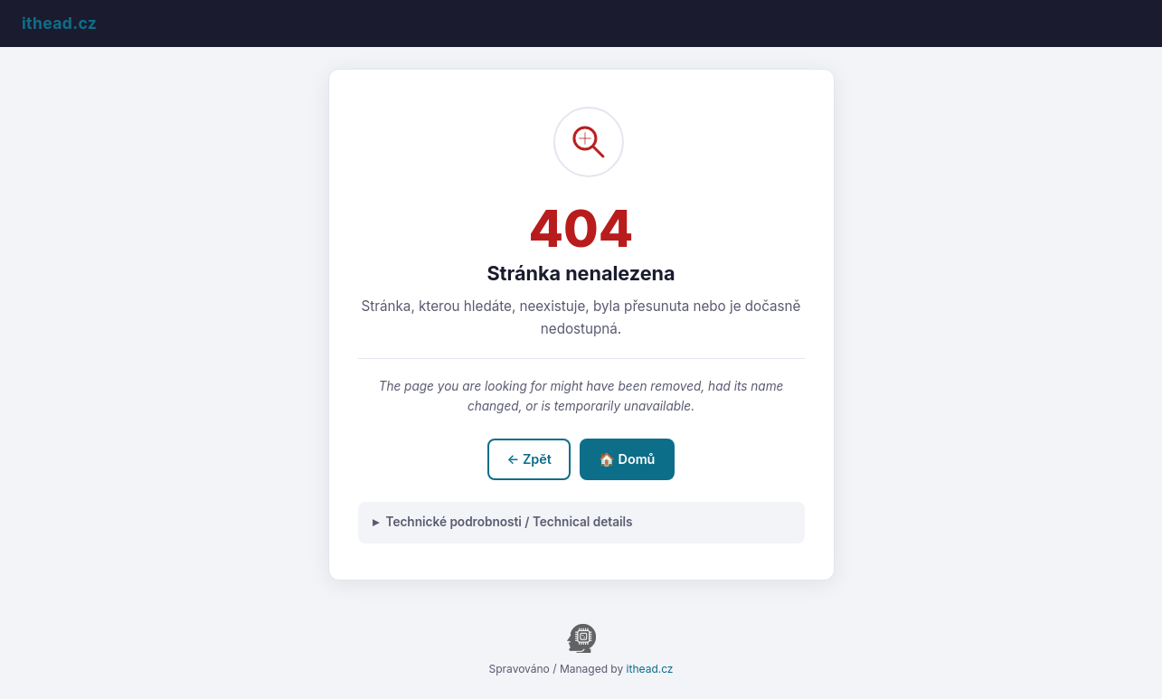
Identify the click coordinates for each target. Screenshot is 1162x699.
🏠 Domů (627, 459)
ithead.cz (650, 668)
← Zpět (529, 459)
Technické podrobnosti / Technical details (509, 522)
